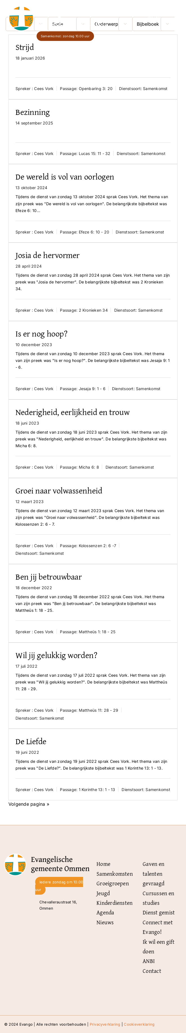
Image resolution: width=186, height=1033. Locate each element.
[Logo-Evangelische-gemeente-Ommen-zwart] (46, 856)
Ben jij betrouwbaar (48, 576)
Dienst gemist (159, 912)
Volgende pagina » (28, 804)
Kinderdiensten (115, 903)
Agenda (105, 912)
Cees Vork (43, 88)
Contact (152, 971)
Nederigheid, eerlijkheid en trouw (72, 412)
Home (103, 864)
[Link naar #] (171, 16)
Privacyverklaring (105, 1024)
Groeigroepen (113, 883)
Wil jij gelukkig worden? (56, 655)
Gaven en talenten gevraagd (153, 873)
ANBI (149, 961)
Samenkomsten (115, 874)
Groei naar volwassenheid (58, 490)
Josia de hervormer (47, 255)
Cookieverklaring (139, 1024)
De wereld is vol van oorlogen (64, 176)
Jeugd (103, 893)
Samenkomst (155, 88)
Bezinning (32, 112)
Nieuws (105, 922)
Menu (154, 16)
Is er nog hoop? (41, 333)
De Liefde (30, 741)
